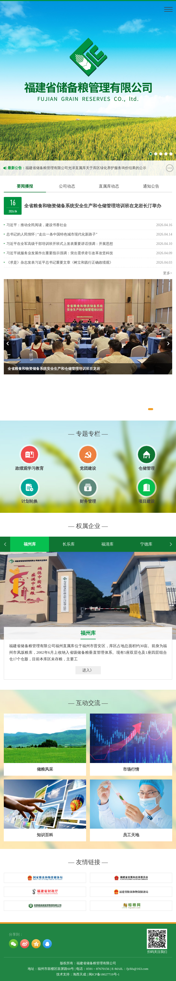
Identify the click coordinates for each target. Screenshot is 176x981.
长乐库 (68, 544)
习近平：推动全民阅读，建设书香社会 (36, 225)
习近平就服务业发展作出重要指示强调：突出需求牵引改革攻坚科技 (59, 253)
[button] (150, 409)
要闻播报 (25, 186)
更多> (167, 273)
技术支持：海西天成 (71, 974)
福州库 (30, 544)
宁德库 (146, 544)
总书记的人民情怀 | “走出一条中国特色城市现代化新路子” (51, 234)
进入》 (88, 670)
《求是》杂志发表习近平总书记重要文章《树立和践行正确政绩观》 (59, 262)
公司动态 (67, 186)
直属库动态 (109, 186)
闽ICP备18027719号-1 (104, 974)
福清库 (107, 544)
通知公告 (151, 186)
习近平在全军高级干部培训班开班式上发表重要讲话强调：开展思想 (59, 244)
